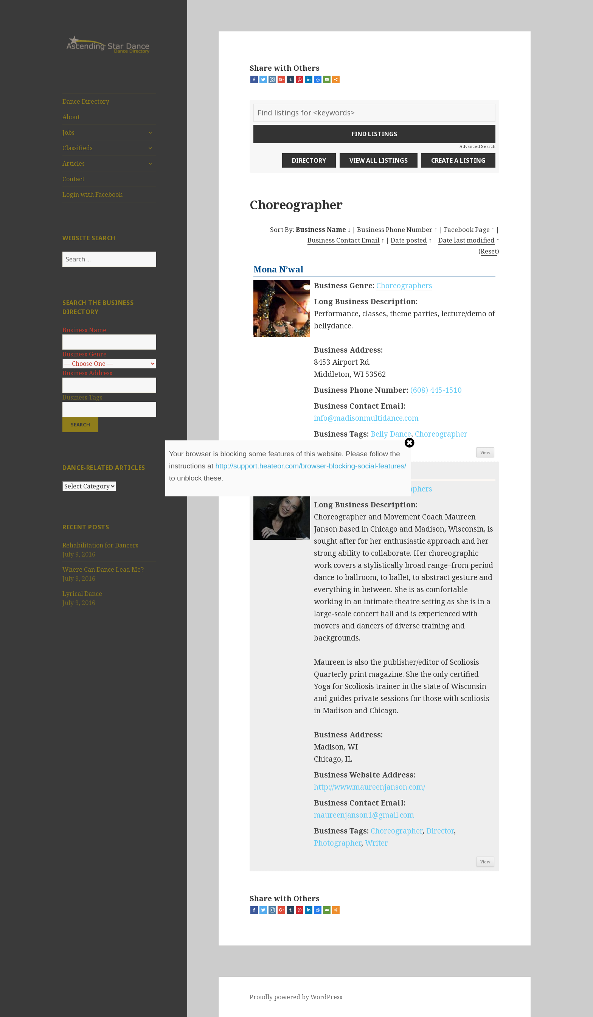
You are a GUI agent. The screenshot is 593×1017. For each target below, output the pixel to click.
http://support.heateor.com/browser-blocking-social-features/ (310, 466)
